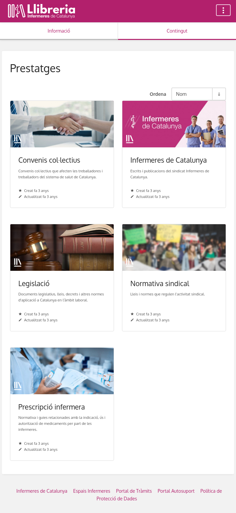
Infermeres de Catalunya (41, 491)
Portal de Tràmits (134, 491)
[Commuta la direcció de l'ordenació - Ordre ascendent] (218, 94)
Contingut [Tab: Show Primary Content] (177, 31)
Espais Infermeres (91, 491)
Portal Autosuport (176, 491)
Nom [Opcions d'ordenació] (181, 94)
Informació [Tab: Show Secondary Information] (59, 31)
